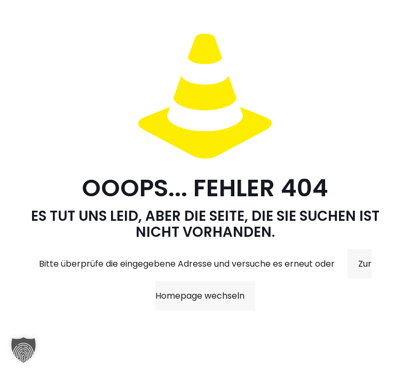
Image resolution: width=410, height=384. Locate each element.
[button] (23, 355)
